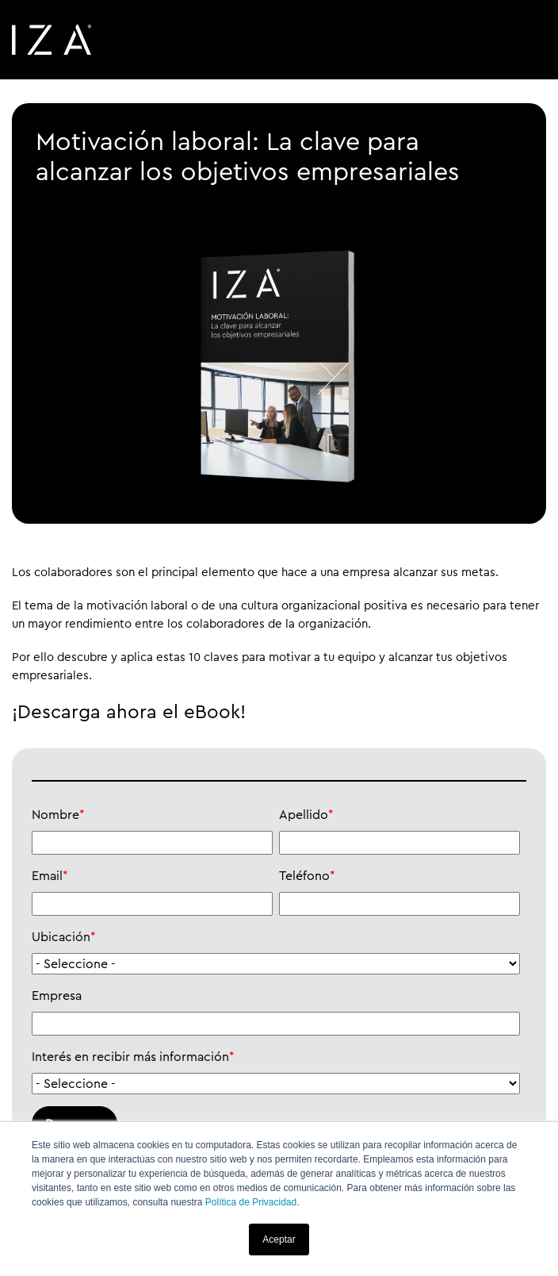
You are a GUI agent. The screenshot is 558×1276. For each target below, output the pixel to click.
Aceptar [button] (278, 1239)
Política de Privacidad (250, 1202)
